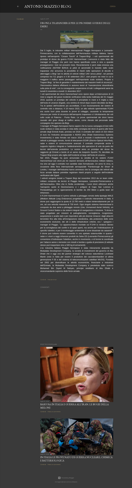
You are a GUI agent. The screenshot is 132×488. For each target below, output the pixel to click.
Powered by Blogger (66, 478)
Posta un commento (54, 411)
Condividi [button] (20, 19)
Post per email (52, 279)
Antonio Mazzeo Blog (47, 6)
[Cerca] (112, 6)
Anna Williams (72, 482)
